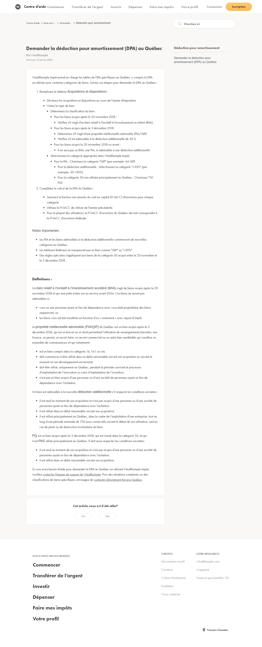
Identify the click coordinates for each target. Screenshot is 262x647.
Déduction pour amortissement (93, 22)
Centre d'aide (33, 23)
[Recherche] (204, 23)
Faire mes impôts (51, 23)
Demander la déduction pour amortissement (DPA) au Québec (195, 60)
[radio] (83, 516)
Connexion (214, 7)
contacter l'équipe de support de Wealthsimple (72, 474)
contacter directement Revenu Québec (118, 480)
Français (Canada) (217, 630)
